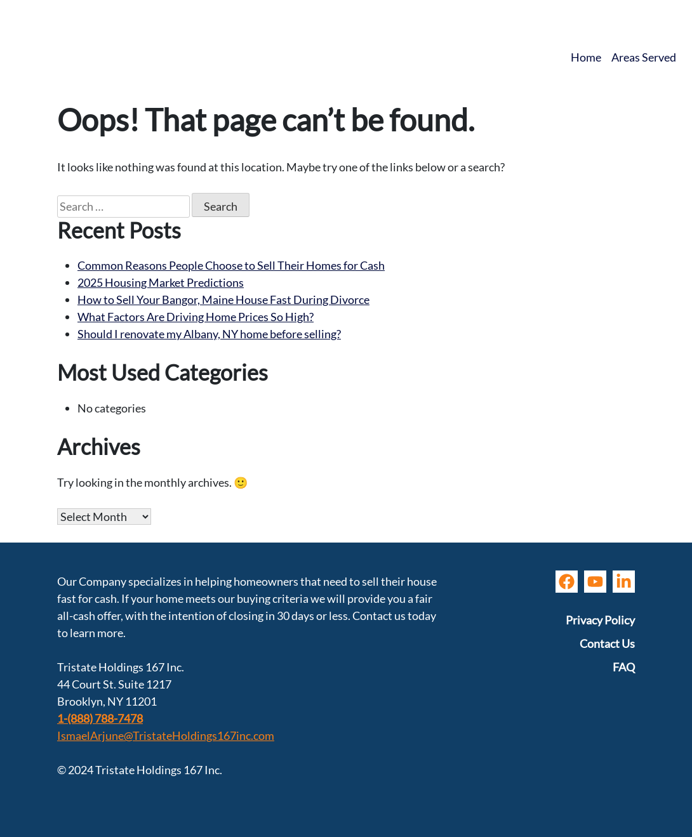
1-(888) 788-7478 (100, 718)
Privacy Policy (600, 620)
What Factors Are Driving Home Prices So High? (195, 317)
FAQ (624, 667)
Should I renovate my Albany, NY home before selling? (209, 334)
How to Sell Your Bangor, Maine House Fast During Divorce (223, 299)
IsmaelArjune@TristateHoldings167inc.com (165, 735)
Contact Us (607, 643)
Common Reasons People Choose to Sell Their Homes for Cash (231, 265)
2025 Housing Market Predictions (160, 282)
